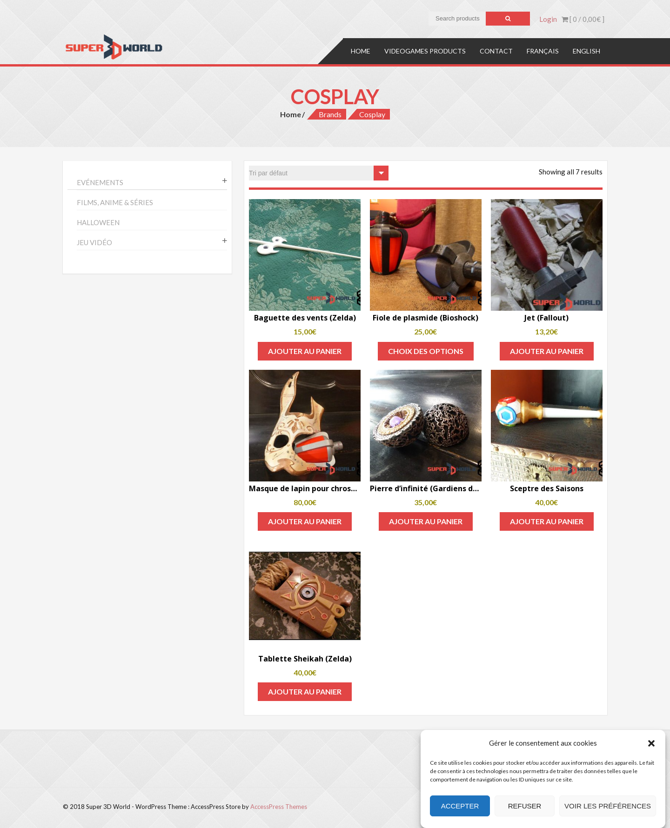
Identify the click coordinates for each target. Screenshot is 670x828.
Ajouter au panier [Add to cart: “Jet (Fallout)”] (546, 351)
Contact (496, 51)
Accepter (460, 806)
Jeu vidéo (94, 242)
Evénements (100, 182)
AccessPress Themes (278, 806)
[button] (651, 743)
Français (543, 51)
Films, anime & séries (115, 202)
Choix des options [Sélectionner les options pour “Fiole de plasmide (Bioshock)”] (425, 351)
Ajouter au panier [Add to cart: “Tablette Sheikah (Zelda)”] (305, 691)
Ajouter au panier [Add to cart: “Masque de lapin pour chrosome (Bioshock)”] (305, 521)
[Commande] (319, 173)
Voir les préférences (607, 806)
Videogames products (425, 51)
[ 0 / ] (583, 19)
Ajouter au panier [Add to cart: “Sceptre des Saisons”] (546, 521)
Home (360, 51)
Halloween (98, 222)
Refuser (525, 806)
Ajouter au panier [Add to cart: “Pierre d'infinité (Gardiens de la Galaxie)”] (425, 521)
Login (548, 19)
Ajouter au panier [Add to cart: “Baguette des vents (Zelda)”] (305, 351)
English (586, 51)
